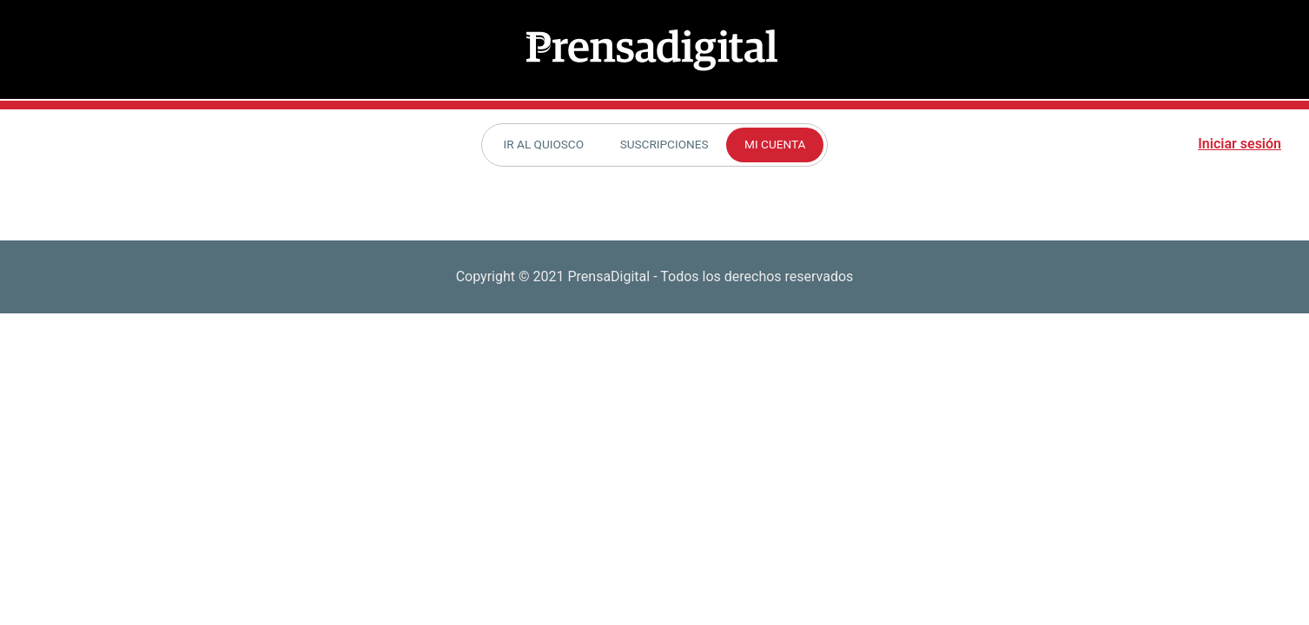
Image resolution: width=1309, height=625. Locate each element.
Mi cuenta (774, 144)
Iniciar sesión (1239, 143)
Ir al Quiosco (544, 144)
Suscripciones (664, 144)
